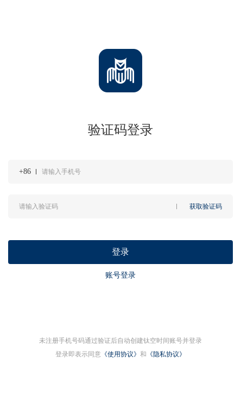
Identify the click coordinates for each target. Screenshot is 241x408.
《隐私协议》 (166, 354)
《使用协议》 (120, 354)
